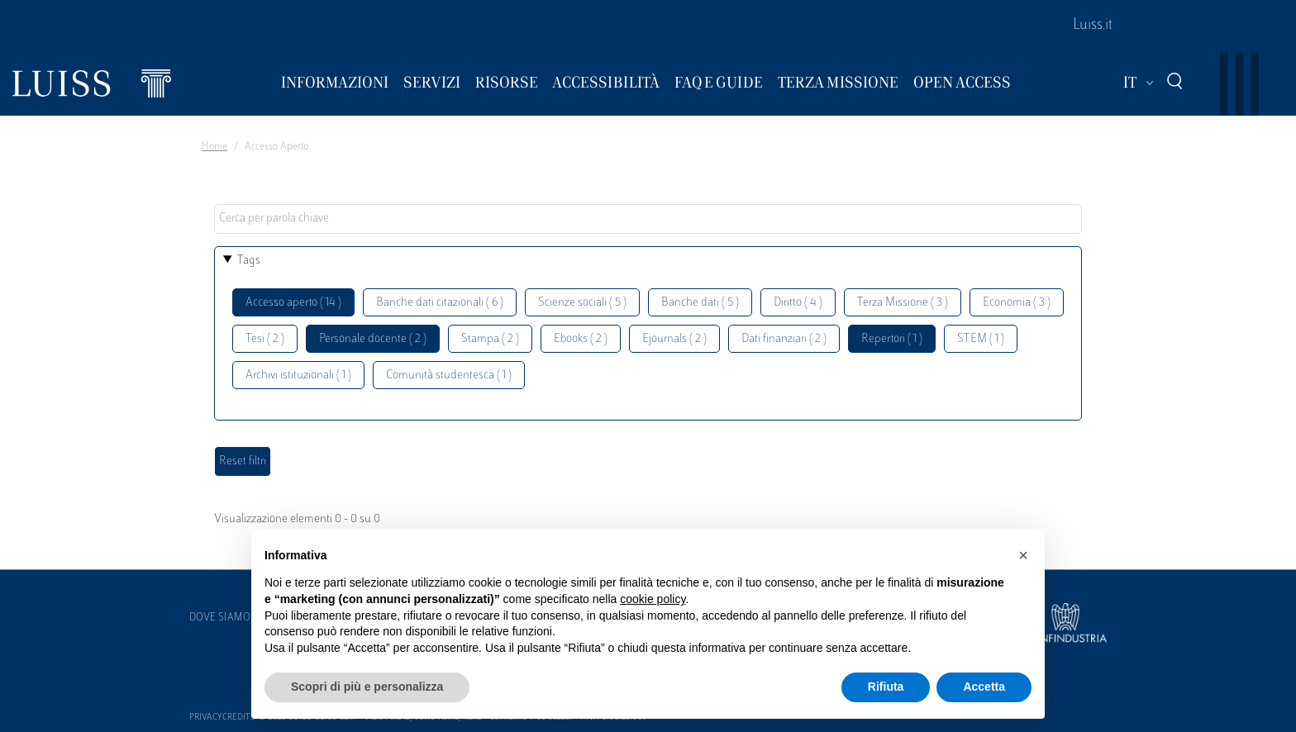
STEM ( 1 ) (980, 339)
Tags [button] (248, 260)
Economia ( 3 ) (1017, 303)
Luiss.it (1093, 25)
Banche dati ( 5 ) (700, 303)
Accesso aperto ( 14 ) (293, 303)
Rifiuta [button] (886, 686)
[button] (1023, 555)
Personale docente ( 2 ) (372, 339)
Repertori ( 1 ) (891, 339)
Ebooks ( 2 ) (581, 339)
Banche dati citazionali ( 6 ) (439, 303)
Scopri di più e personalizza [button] (367, 686)
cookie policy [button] (652, 599)
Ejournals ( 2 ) (674, 339)
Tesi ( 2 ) (264, 339)
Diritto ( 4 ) (798, 303)
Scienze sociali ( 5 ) (582, 303)
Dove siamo (219, 618)
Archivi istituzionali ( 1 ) (298, 375)
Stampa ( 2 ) (490, 339)
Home (214, 147)
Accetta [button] (984, 686)
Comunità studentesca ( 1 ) (449, 375)
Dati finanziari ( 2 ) (784, 339)
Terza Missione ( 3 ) (902, 303)
